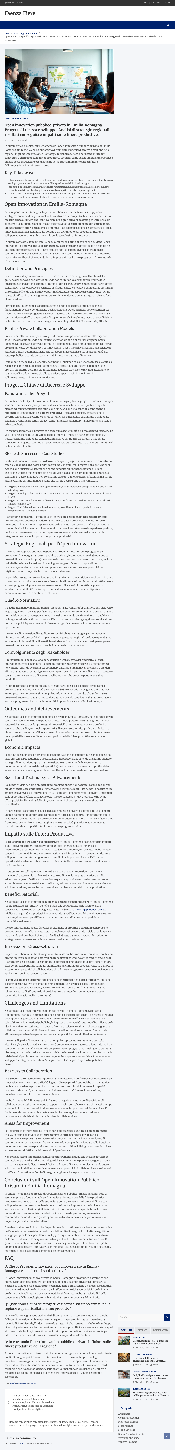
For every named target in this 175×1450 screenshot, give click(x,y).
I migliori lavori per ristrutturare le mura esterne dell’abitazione (150, 1376)
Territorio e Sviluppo (128, 1438)
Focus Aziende (139, 1337)
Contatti (167, 2)
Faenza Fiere (20, 13)
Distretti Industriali (143, 1354)
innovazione (22, 1382)
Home (145, 2)
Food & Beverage (126, 1429)
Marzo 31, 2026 (14, 140)
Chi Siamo (155, 2)
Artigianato (124, 1413)
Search (167, 1317)
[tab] (126, 1330)
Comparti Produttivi (128, 1417)
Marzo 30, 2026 (142, 1347)
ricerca (32, 1382)
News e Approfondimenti (18, 118)
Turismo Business (141, 1389)
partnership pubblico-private (89, 909)
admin (27, 140)
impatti (13, 1382)
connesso (21, 1443)
